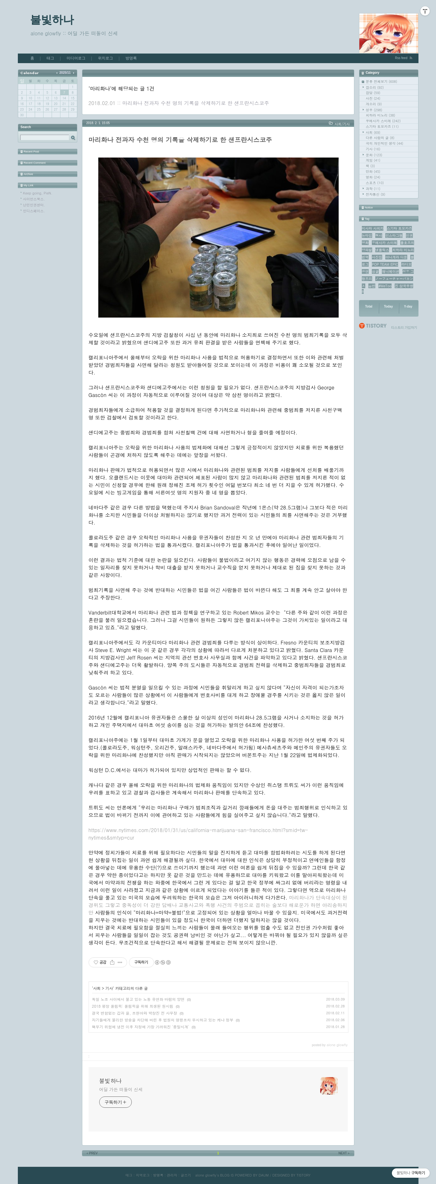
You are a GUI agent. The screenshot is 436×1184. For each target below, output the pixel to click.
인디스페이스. (34, 210)
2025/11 (65, 72)
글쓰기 (186, 1175)
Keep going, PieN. (38, 193)
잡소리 (375, 87)
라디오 (406, 264)
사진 (373, 98)
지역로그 (143, 1175)
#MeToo (385, 285)
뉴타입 (367, 235)
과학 (373, 188)
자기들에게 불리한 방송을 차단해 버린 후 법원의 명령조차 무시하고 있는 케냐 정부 (162, 1019)
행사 (378, 235)
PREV (92, 1153)
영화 (373, 177)
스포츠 (375, 182)
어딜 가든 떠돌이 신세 (121, 1089)
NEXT (345, 1153)
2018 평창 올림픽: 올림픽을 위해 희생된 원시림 (132, 1006)
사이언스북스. (34, 199)
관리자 (172, 1175)
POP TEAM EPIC (385, 264)
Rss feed (401, 58)
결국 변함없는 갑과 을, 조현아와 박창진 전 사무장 (134, 1013)
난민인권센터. (34, 205)
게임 (373, 160)
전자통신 (375, 194)
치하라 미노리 (380, 115)
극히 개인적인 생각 (384, 143)
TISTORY (303, 1175)
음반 (371, 285)
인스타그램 (394, 235)
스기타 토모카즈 (382, 126)
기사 (373, 149)
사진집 (377, 257)
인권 (409, 235)
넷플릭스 (382, 250)
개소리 (374, 104)
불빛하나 (52, 19)
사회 (373, 132)
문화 (374, 155)
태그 (50, 58)
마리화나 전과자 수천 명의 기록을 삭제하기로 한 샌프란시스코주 (195, 103)
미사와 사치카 (373, 228)
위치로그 (105, 58)
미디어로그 (76, 58)
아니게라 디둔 (396, 257)
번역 (365, 257)
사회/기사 (342, 124)
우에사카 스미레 (383, 120)
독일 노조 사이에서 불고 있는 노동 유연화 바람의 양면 (138, 999)
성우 (374, 110)
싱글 (375, 271)
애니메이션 (390, 271)
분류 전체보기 (382, 81)
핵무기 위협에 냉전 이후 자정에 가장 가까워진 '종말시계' (140, 1026)
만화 (373, 171)
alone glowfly (205, 1175)
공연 (365, 271)
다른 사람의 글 (380, 137)
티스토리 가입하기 (404, 327)
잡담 (373, 92)
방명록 (131, 58)
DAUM (264, 1175)
